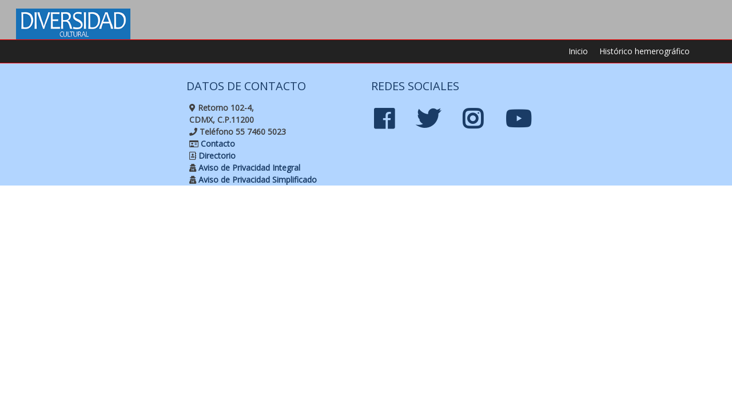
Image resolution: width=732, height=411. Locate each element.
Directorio (216, 155)
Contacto (216, 143)
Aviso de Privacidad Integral (248, 167)
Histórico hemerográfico (644, 51)
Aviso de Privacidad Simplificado (256, 179)
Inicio (578, 51)
